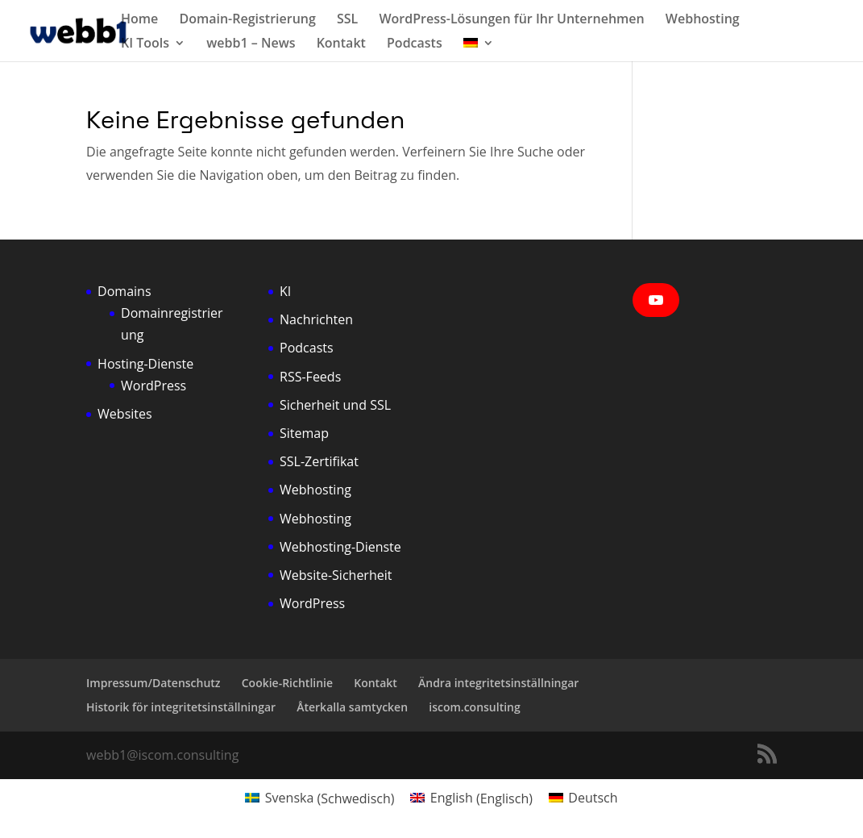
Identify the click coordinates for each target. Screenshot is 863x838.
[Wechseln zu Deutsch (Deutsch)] (583, 798)
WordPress (153, 385)
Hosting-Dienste (145, 364)
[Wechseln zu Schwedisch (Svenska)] (319, 798)
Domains (124, 291)
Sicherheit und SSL (335, 405)
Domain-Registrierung (247, 20)
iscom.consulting (475, 707)
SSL (347, 20)
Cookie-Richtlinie (287, 682)
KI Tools (145, 44)
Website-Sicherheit (336, 575)
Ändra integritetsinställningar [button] (498, 682)
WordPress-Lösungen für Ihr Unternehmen (511, 20)
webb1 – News (250, 44)
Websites (125, 414)
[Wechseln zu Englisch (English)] (471, 798)
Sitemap (304, 433)
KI (285, 291)
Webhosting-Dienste (340, 547)
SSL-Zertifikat (319, 461)
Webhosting (703, 20)
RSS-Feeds (310, 377)
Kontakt (341, 44)
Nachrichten (316, 319)
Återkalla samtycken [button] (352, 707)
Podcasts (414, 44)
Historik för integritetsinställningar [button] (181, 707)
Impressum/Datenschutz (153, 682)
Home (139, 20)
